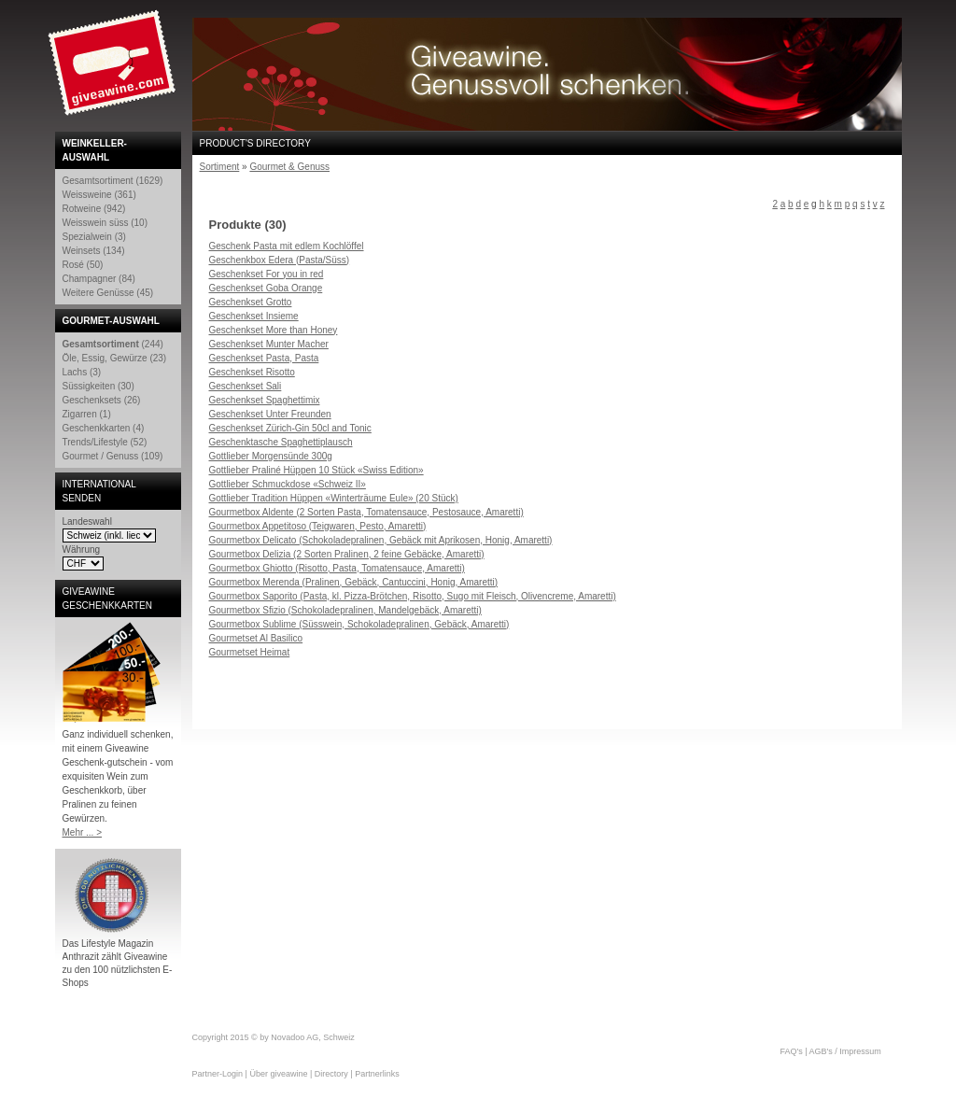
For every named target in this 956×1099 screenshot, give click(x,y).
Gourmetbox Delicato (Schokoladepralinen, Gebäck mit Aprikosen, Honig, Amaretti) (381, 540)
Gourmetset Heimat (249, 652)
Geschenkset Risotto (252, 372)
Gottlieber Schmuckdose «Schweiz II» (287, 484)
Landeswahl (87, 521)
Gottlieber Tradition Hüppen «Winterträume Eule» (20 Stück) (333, 498)
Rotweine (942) (94, 209)
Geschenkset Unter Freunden (270, 414)
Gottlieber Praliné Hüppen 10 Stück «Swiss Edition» (316, 470)
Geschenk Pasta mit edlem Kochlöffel (286, 246)
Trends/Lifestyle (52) (105, 442)
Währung (82, 549)
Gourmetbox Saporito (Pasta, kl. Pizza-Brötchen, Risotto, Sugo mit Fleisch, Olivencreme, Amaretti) (412, 596)
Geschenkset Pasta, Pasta (264, 358)
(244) (113, 344)
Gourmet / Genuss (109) (113, 456)
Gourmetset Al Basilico (256, 638)
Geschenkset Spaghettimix (264, 400)
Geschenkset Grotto (250, 302)
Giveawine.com (114, 70)
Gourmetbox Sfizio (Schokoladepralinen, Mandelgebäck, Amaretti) (345, 610)
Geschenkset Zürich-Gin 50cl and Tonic (290, 428)
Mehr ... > (83, 832)
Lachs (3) (82, 372)
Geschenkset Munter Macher (269, 344)
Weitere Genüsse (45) (108, 293)
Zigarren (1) (87, 414)
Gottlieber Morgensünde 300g (270, 456)
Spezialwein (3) (94, 237)
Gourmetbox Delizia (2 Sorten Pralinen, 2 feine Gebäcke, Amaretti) (347, 554)
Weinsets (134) (94, 251)
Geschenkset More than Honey (273, 330)
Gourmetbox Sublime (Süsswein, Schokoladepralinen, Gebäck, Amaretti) (359, 624)
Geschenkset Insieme (254, 316)
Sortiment (220, 167)
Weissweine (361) (99, 195)
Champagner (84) (99, 279)
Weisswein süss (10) (105, 223)
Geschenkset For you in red (266, 274)
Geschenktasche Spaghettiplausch (281, 442)
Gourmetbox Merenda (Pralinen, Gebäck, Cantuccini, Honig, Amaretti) (354, 582)
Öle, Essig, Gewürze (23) (115, 358)
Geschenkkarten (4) (104, 428)
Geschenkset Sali (245, 386)
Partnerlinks (377, 1073)
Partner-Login (218, 1073)
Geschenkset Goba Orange (266, 288)
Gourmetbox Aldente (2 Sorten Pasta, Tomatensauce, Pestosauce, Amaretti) (366, 512)
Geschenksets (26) (102, 400)
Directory (331, 1073)
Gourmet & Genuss (289, 167)
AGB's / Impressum (845, 1051)
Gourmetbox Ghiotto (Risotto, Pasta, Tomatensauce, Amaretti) (337, 568)
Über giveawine (278, 1073)
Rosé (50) (83, 265)
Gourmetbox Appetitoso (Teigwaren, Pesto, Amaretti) (318, 526)
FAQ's (791, 1051)
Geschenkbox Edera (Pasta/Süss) (279, 260)
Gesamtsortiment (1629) (113, 181)
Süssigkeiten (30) (98, 386)
